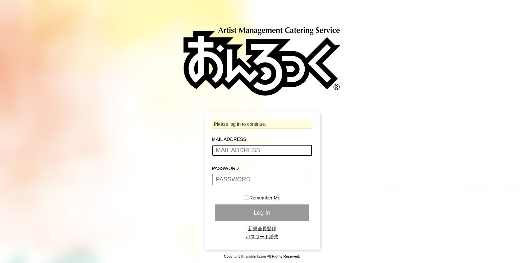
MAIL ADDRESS (229, 139)
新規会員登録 (262, 228)
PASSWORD (225, 168)
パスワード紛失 (262, 236)
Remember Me (265, 197)
